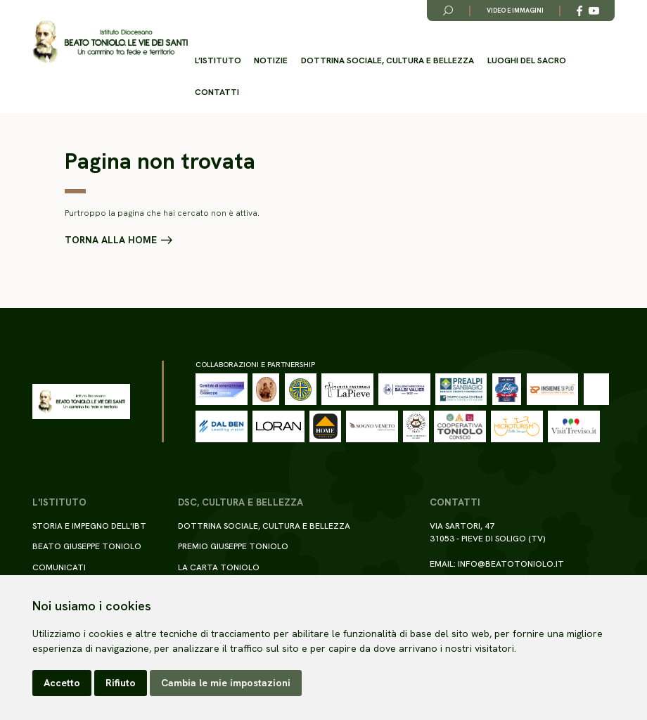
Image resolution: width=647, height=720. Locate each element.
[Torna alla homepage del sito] (110, 42)
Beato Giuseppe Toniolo (86, 546)
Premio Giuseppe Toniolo (233, 546)
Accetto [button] (62, 682)
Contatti (217, 92)
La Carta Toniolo (219, 567)
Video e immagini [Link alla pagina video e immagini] (515, 10)
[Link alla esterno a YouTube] (594, 11)
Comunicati (59, 567)
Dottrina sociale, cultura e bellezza (387, 60)
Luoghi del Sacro (526, 60)
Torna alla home (111, 240)
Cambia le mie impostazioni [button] (225, 682)
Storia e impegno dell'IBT (89, 526)
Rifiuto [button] (120, 682)
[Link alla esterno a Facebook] (579, 11)
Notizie (271, 60)
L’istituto (218, 60)
